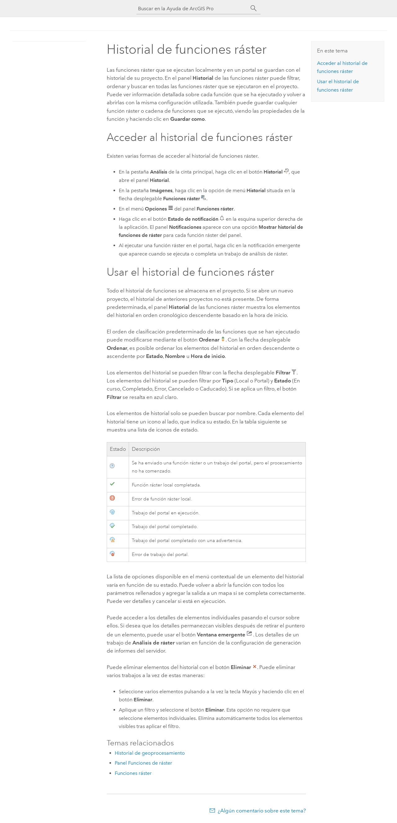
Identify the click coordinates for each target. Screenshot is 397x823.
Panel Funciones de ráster (143, 763)
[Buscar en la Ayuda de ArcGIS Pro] (192, 8)
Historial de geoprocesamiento (150, 753)
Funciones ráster (133, 773)
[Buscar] (254, 8)
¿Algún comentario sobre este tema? (262, 810)
